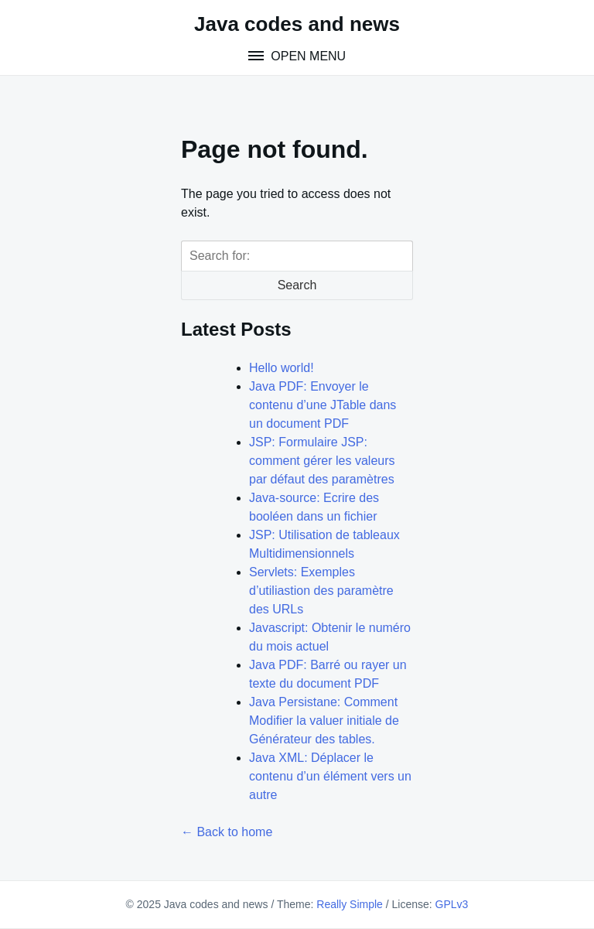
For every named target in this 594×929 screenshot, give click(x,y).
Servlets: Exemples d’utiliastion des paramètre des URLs (321, 590)
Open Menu (307, 56)
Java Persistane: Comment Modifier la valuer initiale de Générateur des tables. (324, 720)
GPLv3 (452, 904)
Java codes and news (297, 24)
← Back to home (226, 831)
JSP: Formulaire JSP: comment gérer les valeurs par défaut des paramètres (322, 460)
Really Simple (349, 904)
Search (297, 285)
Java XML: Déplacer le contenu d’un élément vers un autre (330, 776)
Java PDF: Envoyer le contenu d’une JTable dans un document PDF (322, 405)
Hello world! (281, 367)
